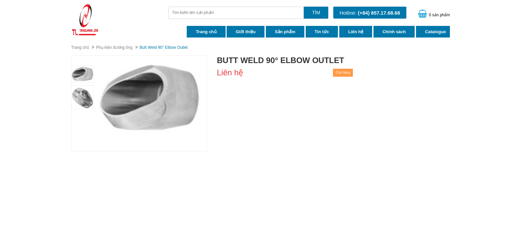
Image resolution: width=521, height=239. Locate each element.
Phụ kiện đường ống (114, 47)
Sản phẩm (285, 31)
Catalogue (435, 31)
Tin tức (322, 31)
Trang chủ (206, 31)
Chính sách (394, 31)
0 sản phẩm (439, 15)
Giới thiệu (246, 31)
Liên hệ (355, 31)
